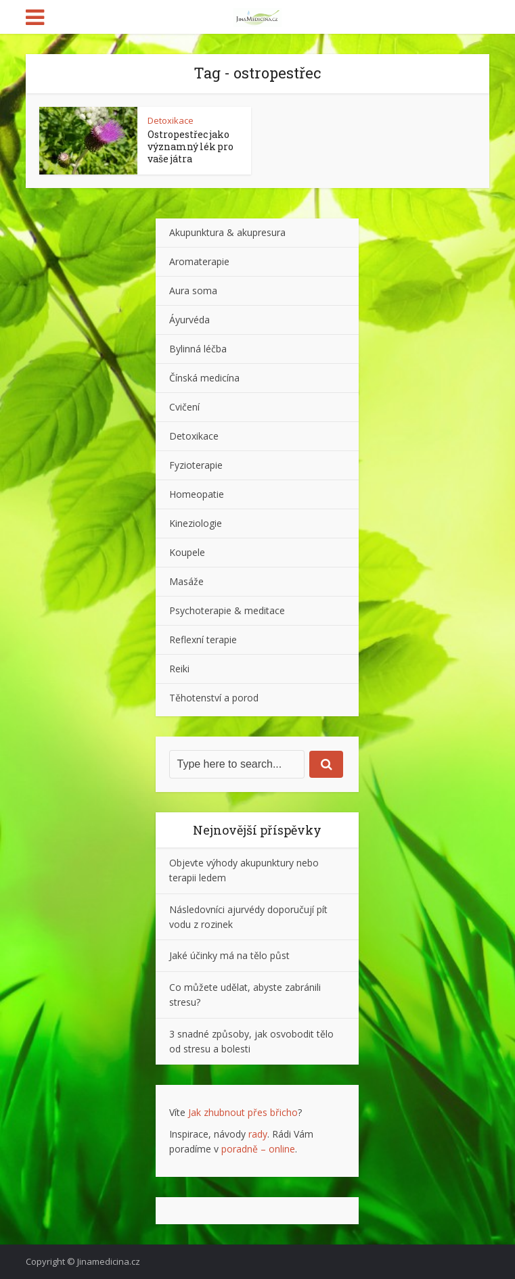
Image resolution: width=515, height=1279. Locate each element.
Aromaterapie (199, 261)
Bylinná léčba (198, 348)
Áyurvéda (189, 319)
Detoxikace (171, 120)
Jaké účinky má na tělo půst (229, 955)
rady (257, 1133)
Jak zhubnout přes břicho (243, 1112)
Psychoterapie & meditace (227, 610)
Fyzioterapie (196, 465)
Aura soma (193, 290)
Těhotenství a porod (214, 697)
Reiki (179, 668)
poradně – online (258, 1148)
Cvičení (184, 406)
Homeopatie (196, 494)
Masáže (186, 581)
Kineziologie (195, 523)
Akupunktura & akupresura (227, 232)
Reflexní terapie (203, 639)
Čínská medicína (204, 377)
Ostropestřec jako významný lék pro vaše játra (190, 146)
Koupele (187, 552)
